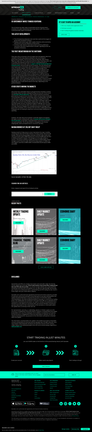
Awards (51, 388)
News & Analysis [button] (26, 12)
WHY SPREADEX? (54, 380)
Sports (72, 12)
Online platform (68, 382)
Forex (35, 396)
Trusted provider (53, 386)
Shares (35, 394)
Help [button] (79, 12)
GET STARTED (37, 380)
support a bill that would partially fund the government (31, 64)
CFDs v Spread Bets (38, 386)
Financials (21, 16)
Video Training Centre (54, 392)
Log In (59, 7)
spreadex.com (14, 16)
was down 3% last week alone (21, 94)
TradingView (67, 388)
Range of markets (53, 384)
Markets (49, 12)
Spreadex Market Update (70, 392)
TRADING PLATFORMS (70, 380)
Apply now (64, 34)
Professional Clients (60, 12)
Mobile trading (68, 384)
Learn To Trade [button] (39, 12)
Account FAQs (53, 394)
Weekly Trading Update (70, 394)
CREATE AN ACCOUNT (72, 7)
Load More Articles (46, 267)
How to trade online (38, 388)
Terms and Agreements (16, 388)
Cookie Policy (41, 430)
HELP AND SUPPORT (54, 390)
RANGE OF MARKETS (39, 390)
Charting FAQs (53, 396)
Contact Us (13, 394)
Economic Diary (68, 398)
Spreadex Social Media (16, 395)
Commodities (37, 398)
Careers (13, 399)
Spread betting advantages (40, 384)
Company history (53, 382)
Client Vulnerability (54, 400)
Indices (35, 392)
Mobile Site (13, 397)
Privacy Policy (75, 415)
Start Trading (46, 366)
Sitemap (13, 392)
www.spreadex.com (16, 326)
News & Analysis (28, 16)
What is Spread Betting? (39, 382)
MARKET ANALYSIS (69, 390)
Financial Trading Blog (38, 16)
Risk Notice (13, 390)
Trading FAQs (52, 398)
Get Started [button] (15, 12)
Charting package (68, 386)
